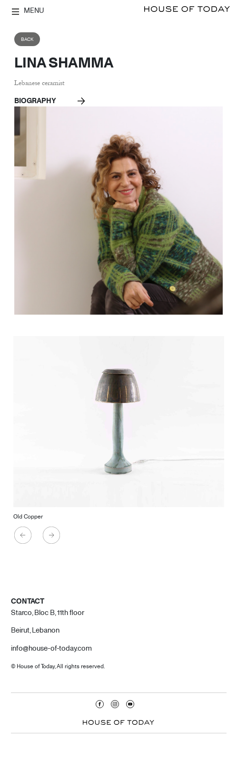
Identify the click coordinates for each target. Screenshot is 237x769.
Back (27, 39)
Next (52, 536)
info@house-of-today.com (51, 648)
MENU (28, 10)
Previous (23, 536)
